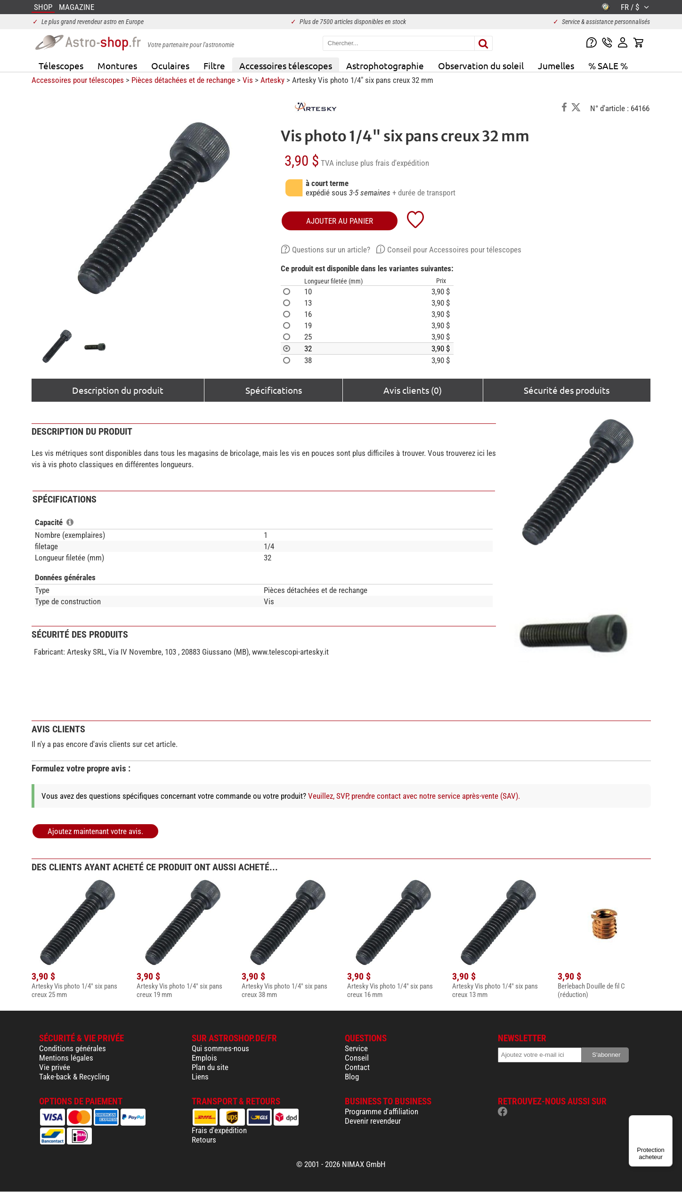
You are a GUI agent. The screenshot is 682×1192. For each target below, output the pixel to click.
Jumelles (556, 65)
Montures (117, 65)
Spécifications (273, 390)
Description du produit (117, 390)
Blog (352, 1076)
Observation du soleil (481, 65)
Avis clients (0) (412, 390)
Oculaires (170, 65)
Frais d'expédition (219, 1130)
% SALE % (608, 65)
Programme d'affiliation (381, 1111)
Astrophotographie (385, 65)
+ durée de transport (423, 192)
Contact (357, 1067)
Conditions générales (72, 1048)
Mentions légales (66, 1057)
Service (356, 1048)
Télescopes (61, 65)
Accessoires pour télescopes (78, 80)
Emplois (204, 1057)
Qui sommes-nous (220, 1048)
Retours (204, 1139)
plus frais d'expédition (394, 163)
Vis (248, 80)
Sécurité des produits (566, 390)
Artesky (272, 80)
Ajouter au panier (339, 221)
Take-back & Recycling (74, 1076)
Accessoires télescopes (285, 65)
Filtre (214, 65)
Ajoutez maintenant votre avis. (95, 831)
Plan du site (210, 1067)
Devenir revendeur (373, 1121)
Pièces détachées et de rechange (183, 80)
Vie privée (54, 1067)
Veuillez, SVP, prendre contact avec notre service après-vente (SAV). (414, 796)
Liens (200, 1076)
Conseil (357, 1057)
